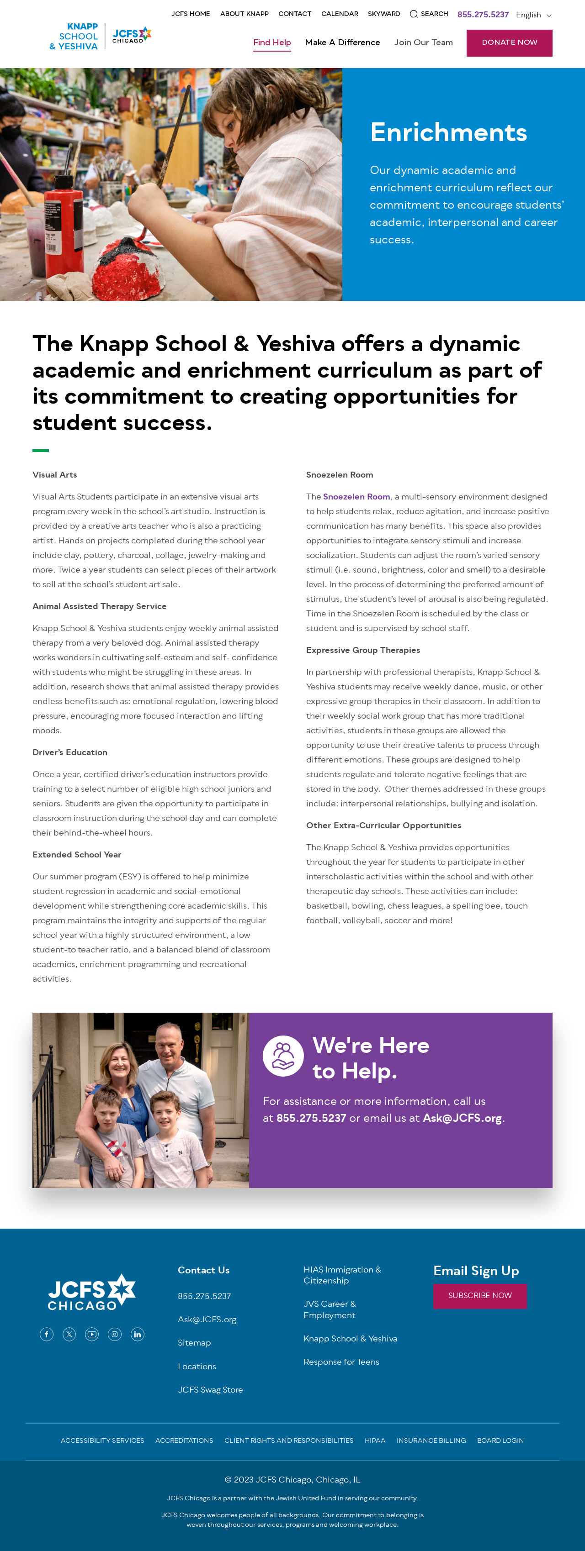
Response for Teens (341, 1363)
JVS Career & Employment (329, 1310)
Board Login (500, 1441)
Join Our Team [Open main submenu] (423, 43)
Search (434, 14)
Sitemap (194, 1344)
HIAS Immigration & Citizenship (342, 1276)
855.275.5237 (483, 16)
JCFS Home (190, 14)
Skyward (384, 14)
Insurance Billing (431, 1441)
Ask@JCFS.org (207, 1320)
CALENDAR (339, 14)
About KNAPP (244, 14)
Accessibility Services (102, 1441)
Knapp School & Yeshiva (350, 1340)
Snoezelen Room (356, 498)
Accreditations (184, 1441)
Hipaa (375, 1441)
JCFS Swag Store (210, 1391)
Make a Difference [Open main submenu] (342, 43)
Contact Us (204, 1271)
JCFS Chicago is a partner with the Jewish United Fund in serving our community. (292, 1498)
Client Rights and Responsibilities (289, 1441)
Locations (197, 1367)
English (528, 15)
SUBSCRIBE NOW (480, 1296)
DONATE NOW (509, 43)
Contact (295, 14)
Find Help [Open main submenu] (272, 43)
